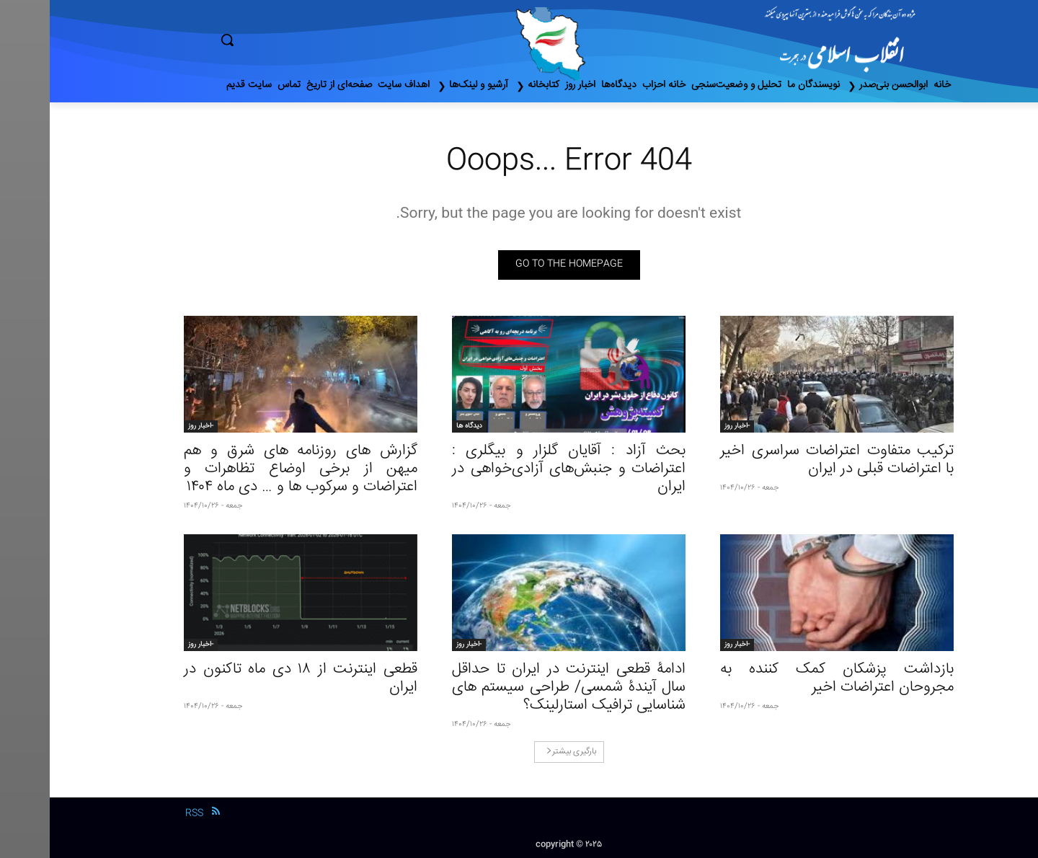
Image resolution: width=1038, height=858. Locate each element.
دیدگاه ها (419, 426)
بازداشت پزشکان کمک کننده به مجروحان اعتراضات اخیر (787, 678)
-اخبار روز (687, 426)
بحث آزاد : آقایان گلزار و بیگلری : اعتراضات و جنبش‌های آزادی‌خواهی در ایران (519, 469)
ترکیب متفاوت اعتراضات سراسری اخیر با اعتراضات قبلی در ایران (787, 460)
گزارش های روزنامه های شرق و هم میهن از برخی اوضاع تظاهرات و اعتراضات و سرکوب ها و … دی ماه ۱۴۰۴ (251, 469)
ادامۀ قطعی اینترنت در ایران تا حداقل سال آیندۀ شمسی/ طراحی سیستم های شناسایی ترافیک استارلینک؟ (519, 687)
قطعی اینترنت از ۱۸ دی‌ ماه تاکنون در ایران (251, 678)
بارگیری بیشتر (521, 752)
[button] (288, 39)
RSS (145, 813)
